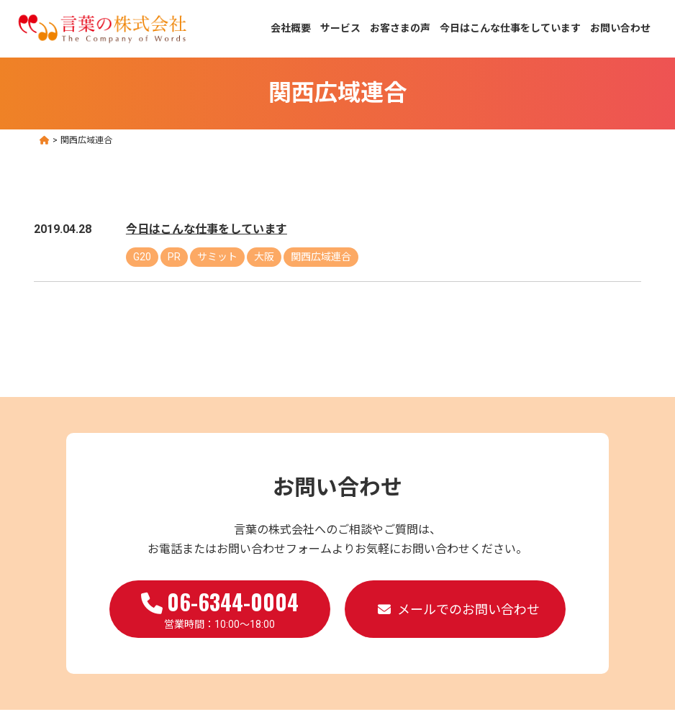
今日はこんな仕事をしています (510, 28)
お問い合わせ (620, 28)
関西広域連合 (321, 256)
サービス (340, 28)
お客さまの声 (400, 28)
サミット (217, 256)
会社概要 (291, 28)
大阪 (264, 256)
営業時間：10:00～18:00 (220, 607)
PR (174, 256)
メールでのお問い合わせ (468, 609)
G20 (142, 256)
